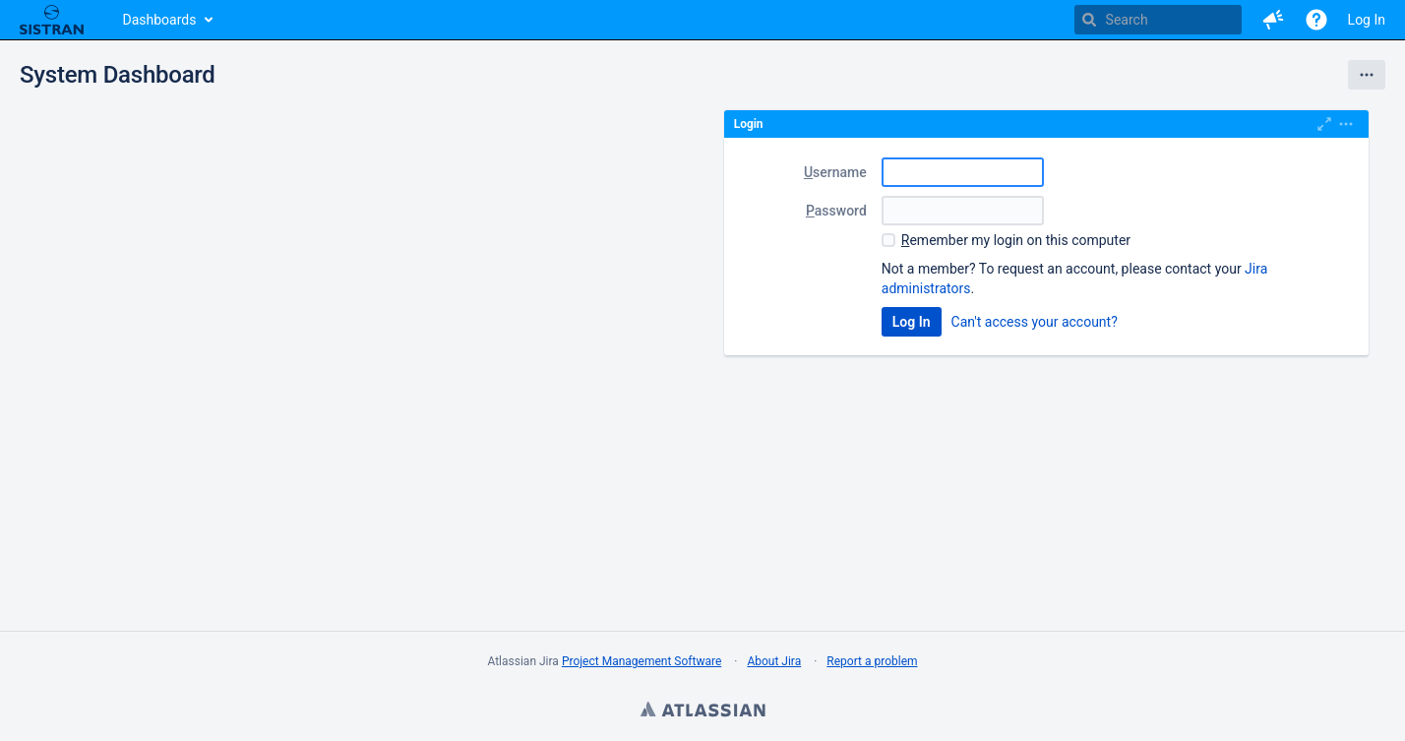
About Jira (774, 661)
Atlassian (702, 711)
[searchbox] (1158, 19)
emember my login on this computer (1015, 240)
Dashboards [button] (160, 20)
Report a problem (871, 661)
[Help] (1316, 19)
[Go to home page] (51, 19)
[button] (1273, 19)
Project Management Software (641, 661)
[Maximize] (1324, 124)
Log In (1366, 20)
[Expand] (1346, 124)
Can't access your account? (1034, 322)
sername (835, 172)
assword (836, 210)
